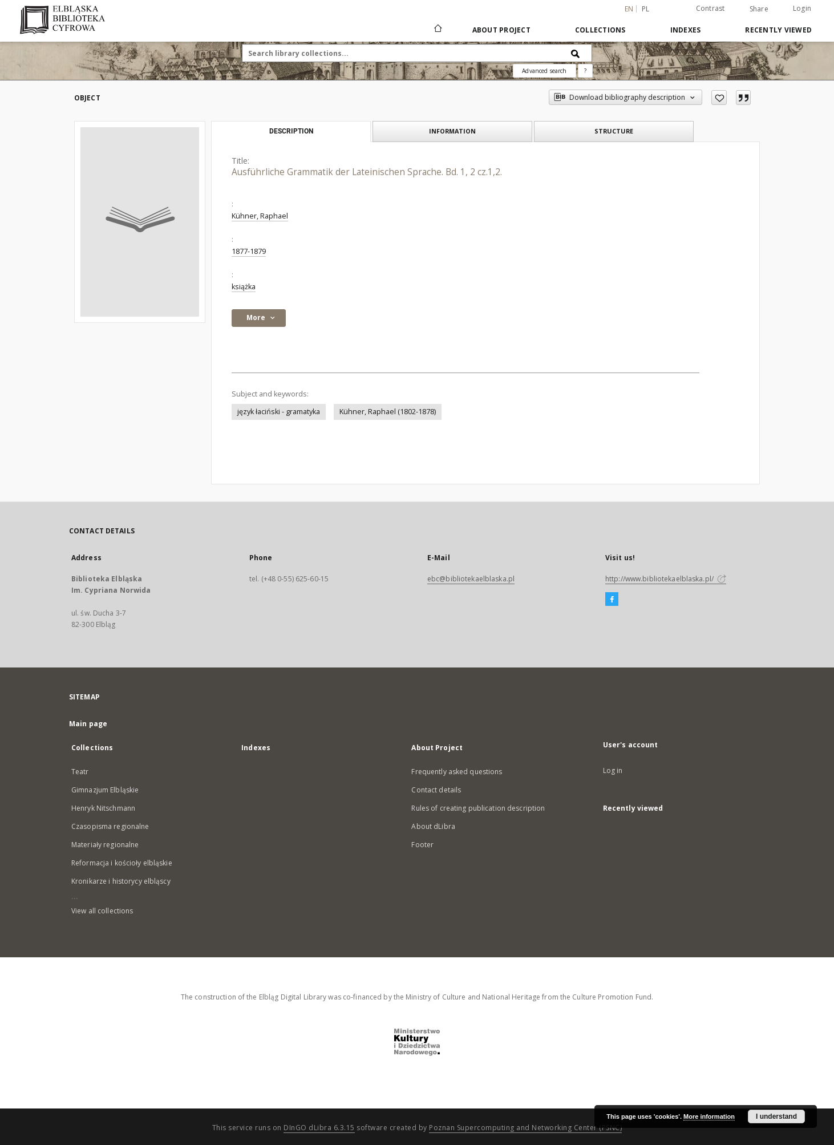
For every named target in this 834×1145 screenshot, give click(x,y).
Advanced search (544, 71)
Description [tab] (291, 131)
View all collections (102, 911)
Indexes (685, 30)
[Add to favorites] (719, 97)
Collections (600, 30)
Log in (613, 770)
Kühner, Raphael (260, 216)
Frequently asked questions (456, 771)
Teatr (80, 771)
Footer (422, 844)
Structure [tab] (613, 131)
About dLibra (433, 826)
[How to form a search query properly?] (585, 71)
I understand (776, 1116)
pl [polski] (646, 9)
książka (244, 287)
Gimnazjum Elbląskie (105, 790)
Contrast (710, 8)
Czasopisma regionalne (110, 826)
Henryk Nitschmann (103, 808)
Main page (88, 724)
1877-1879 (249, 251)
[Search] (575, 53)
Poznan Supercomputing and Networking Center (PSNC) (525, 1127)
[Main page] (437, 29)
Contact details (436, 790)
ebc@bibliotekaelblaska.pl (471, 579)
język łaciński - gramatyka (278, 411)
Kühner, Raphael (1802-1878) (387, 411)
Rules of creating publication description (478, 808)
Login (802, 8)
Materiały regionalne (105, 844)
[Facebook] (611, 599)
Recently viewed (778, 30)
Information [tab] (452, 131)
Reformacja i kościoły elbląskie (121, 863)
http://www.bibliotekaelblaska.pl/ (665, 579)
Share (759, 9)
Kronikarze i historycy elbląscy (121, 881)
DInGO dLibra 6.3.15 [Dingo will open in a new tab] (319, 1127)
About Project (501, 30)
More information (709, 1116)
